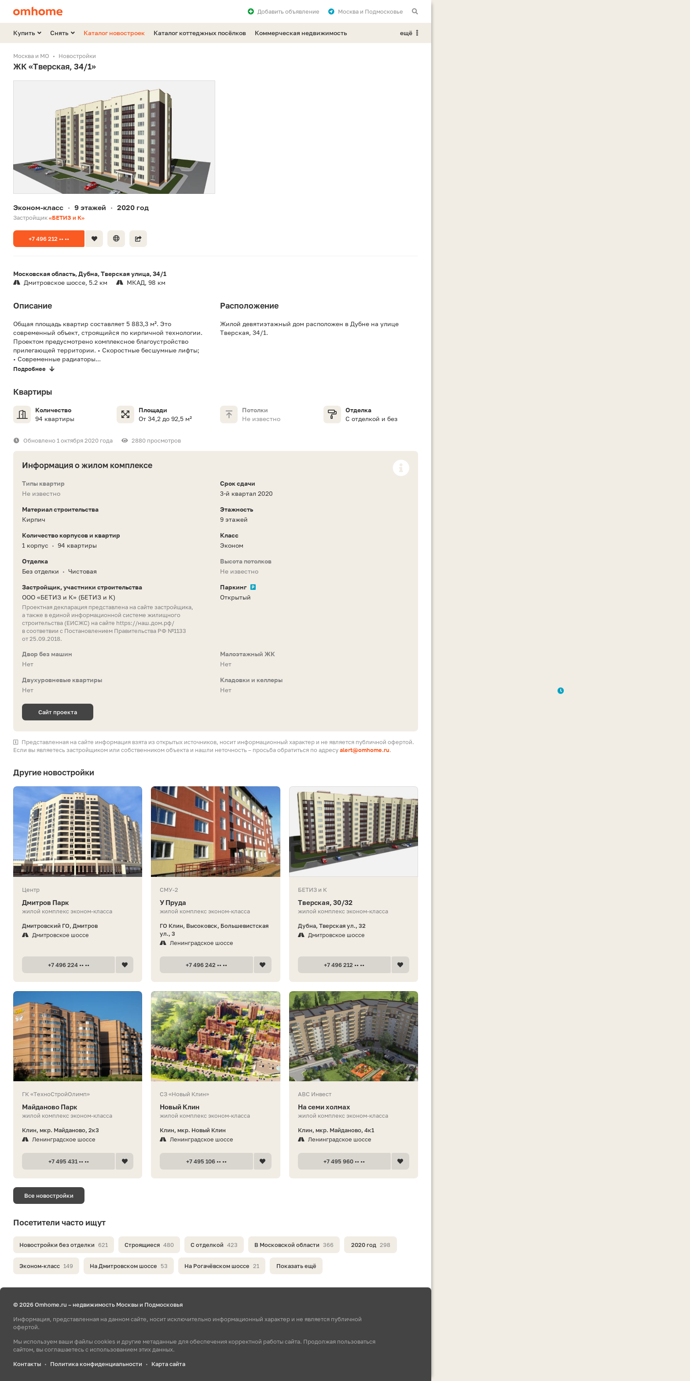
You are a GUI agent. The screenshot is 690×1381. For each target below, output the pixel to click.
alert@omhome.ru (364, 749)
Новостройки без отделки (63, 1244)
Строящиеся (149, 1244)
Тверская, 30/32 (353, 902)
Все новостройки (48, 1195)
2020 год (370, 1244)
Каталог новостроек (114, 32)
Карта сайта (168, 1363)
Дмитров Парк (77, 902)
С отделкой (214, 1244)
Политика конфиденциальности (96, 1363)
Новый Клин (215, 1107)
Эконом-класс (46, 1265)
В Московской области (294, 1244)
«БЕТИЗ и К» (66, 217)
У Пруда (215, 902)
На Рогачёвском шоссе (221, 1265)
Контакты (27, 1363)
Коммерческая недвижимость (301, 32)
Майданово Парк (77, 1107)
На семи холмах (353, 1107)
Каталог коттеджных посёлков (200, 32)
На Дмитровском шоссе (129, 1265)
